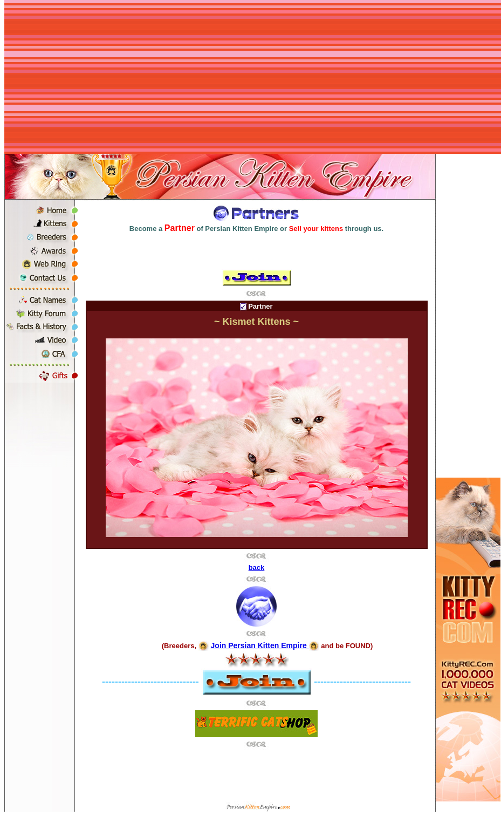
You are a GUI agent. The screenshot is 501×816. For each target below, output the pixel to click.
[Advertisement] (252, 78)
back (257, 567)
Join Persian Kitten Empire (260, 645)
